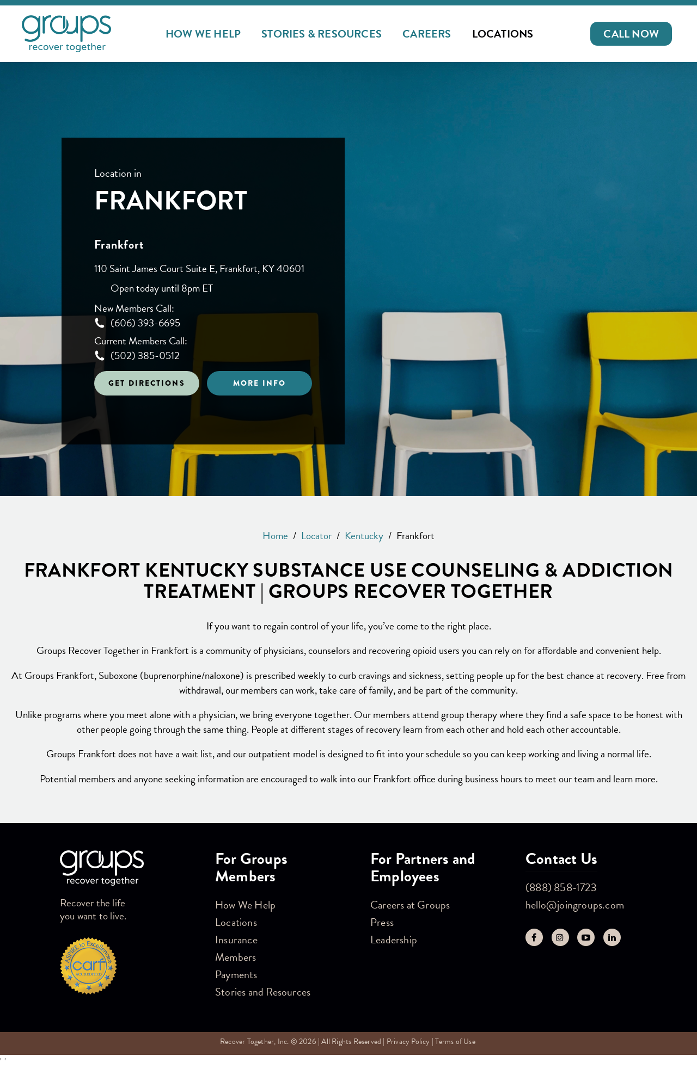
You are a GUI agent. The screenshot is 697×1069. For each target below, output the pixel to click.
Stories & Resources (321, 34)
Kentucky (364, 535)
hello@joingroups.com (574, 905)
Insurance (236, 939)
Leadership (393, 939)
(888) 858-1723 (561, 887)
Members (235, 957)
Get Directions (146, 383)
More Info (259, 383)
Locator (316, 535)
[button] (631, 34)
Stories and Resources (262, 992)
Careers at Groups (410, 905)
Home (275, 535)
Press (382, 922)
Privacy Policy (408, 1041)
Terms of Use (455, 1041)
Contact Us (561, 858)
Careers (426, 34)
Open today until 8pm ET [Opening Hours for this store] (162, 288)
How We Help (203, 34)
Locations (503, 34)
